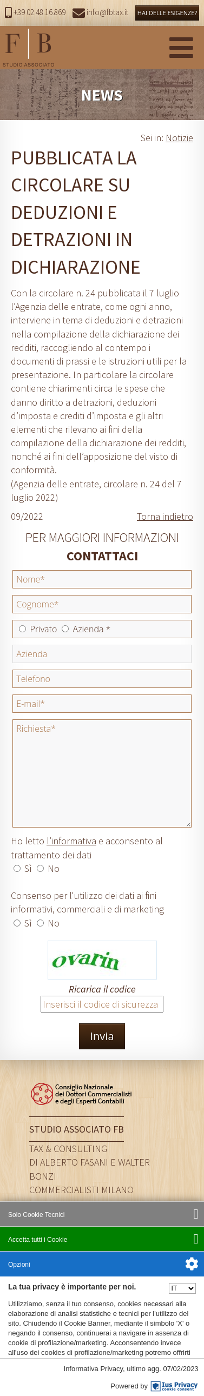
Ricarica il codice (102, 989)
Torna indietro (165, 516)
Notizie (179, 137)
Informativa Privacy (93, 1369)
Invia (102, 1036)
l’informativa (71, 841)
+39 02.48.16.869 (35, 12)
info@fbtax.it (100, 12)
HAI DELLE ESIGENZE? (167, 13)
